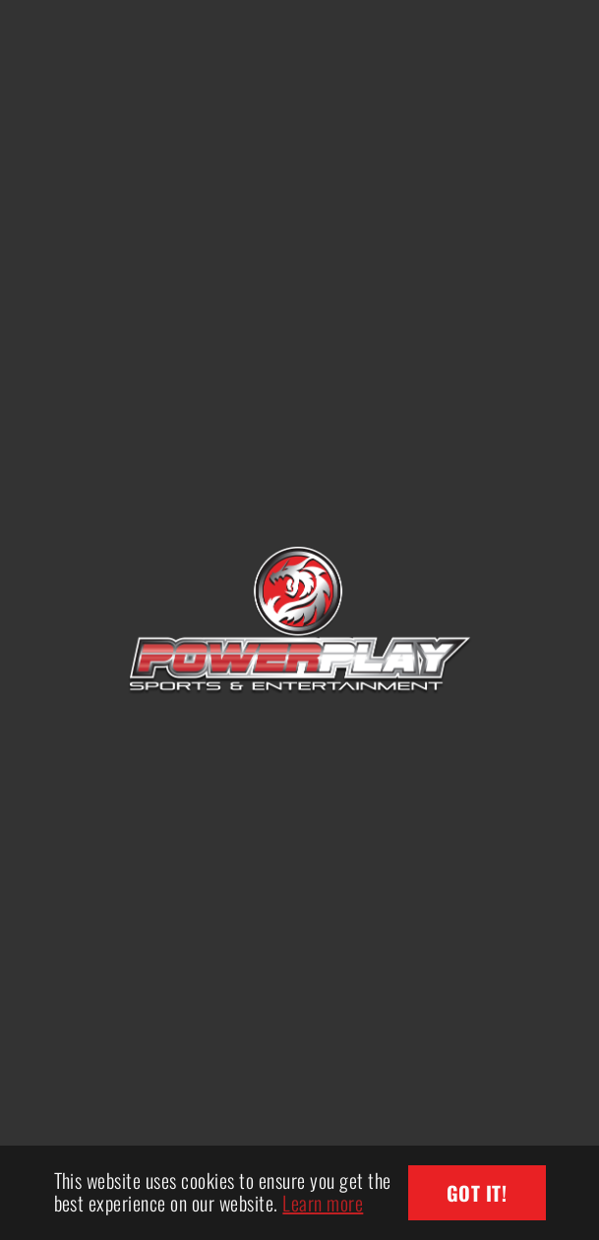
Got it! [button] (477, 1193)
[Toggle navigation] (540, 34)
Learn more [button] (322, 1202)
